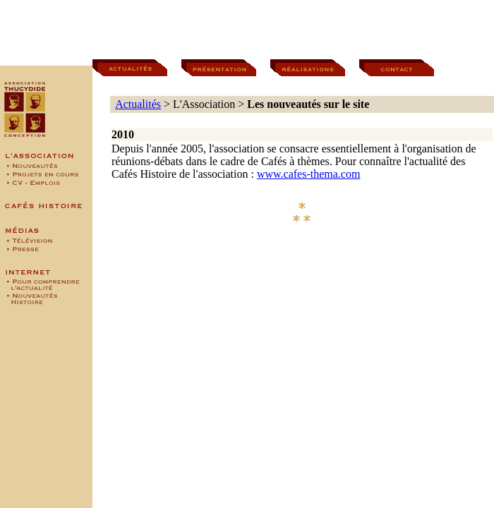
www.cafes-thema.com (308, 174)
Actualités (138, 104)
